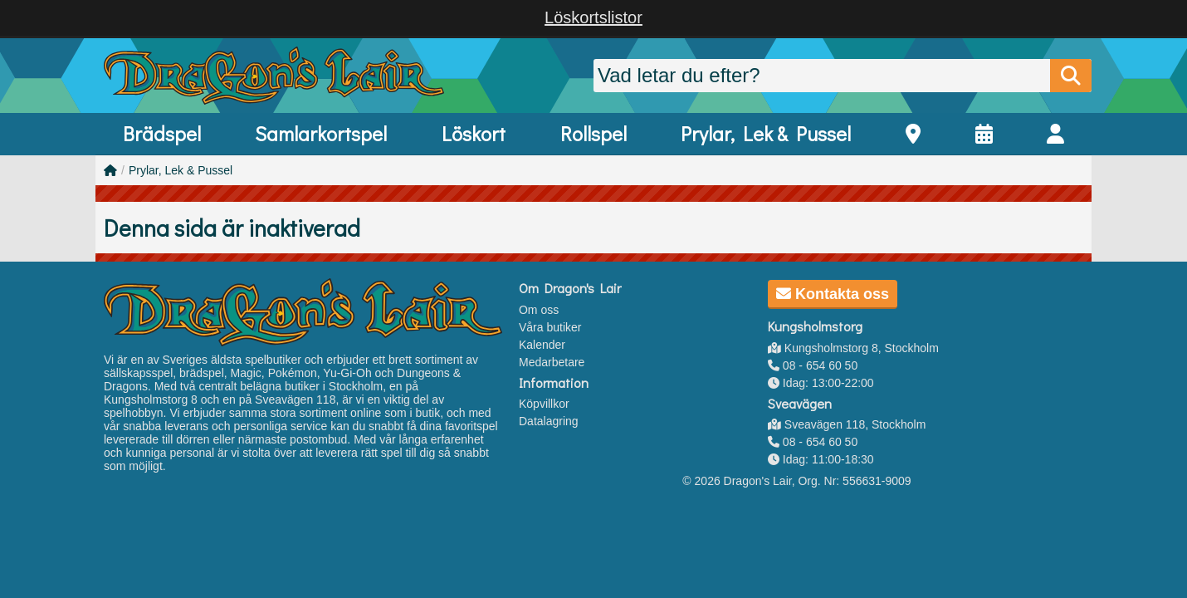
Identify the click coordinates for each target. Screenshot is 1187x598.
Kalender (542, 344)
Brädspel (162, 133)
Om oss (539, 309)
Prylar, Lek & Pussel (766, 133)
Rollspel (593, 133)
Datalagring (549, 421)
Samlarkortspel (321, 133)
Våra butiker (550, 327)
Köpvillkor (544, 403)
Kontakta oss (832, 294)
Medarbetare (551, 362)
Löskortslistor (593, 17)
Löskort (474, 133)
